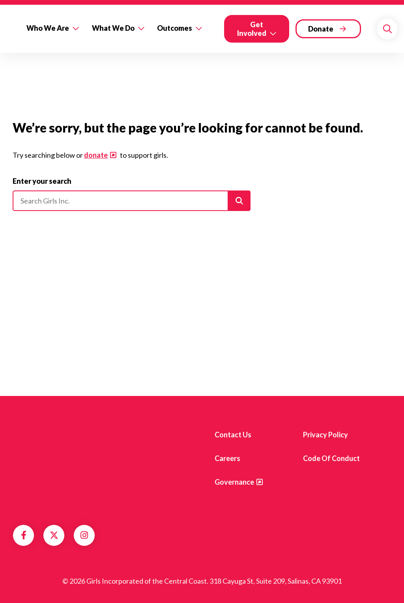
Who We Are (47, 28)
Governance (234, 482)
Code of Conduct (331, 458)
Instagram (84, 535)
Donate (320, 28)
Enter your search (42, 181)
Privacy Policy (325, 434)
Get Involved (251, 28)
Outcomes (174, 28)
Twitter (54, 535)
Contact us (233, 434)
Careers (227, 458)
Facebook (24, 535)
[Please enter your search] (132, 200)
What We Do (113, 28)
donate (96, 155)
